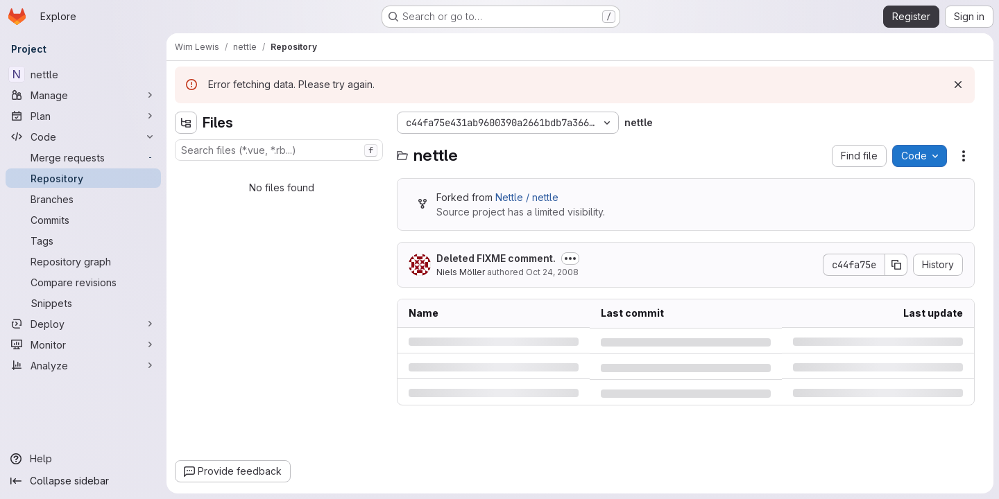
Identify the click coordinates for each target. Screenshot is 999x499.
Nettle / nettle (526, 197)
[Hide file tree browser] (186, 123)
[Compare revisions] (83, 282)
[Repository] (83, 178)
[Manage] (83, 95)
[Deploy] (83, 323)
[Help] (83, 459)
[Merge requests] (83, 157)
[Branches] (83, 199)
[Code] (83, 136)
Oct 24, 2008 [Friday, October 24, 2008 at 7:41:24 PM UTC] (552, 272)
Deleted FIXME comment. (496, 258)
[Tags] (83, 240)
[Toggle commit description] (570, 258)
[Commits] (83, 219)
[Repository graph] (83, 261)
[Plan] (83, 115)
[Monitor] (83, 344)
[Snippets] (83, 303)
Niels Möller (460, 272)
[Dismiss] (958, 84)
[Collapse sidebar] (83, 481)
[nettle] (83, 74)
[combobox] (279, 150)
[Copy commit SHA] (896, 265)
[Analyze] (83, 365)
